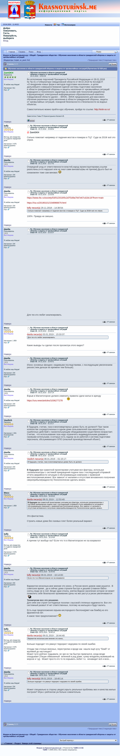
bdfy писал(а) (33, 208)
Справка (22, 51)
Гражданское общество (47, 55)
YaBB (45, 750)
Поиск (31, 51)
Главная (12, 51)
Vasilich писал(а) (35, 459)
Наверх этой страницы (31, 743)
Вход (5, 40)
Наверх (7, 121)
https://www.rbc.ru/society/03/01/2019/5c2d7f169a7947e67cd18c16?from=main (65, 198)
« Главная (8, 743)
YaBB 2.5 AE (78, 748)
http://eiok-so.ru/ (102, 109)
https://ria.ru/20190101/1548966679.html (46, 203)
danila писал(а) (34, 334)
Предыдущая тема (95, 60)
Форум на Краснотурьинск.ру (15, 55)
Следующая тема (109, 60)
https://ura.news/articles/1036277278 (45, 400)
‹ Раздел (17, 743)
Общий (33, 55)
